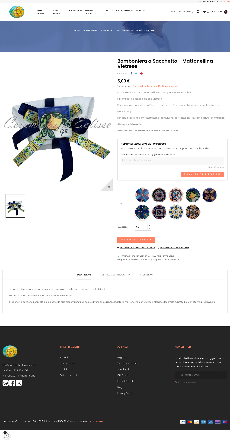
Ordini (63, 381)
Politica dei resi (68, 387)
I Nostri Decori (125, 393)
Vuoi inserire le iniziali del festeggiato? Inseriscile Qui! (148, 166)
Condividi (131, 85)
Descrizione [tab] (84, 286)
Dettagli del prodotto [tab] (116, 286)
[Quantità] (141, 239)
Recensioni (146, 286)
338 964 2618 (21, 382)
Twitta (136, 85)
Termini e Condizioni (128, 375)
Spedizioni (123, 381)
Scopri (226, 1)
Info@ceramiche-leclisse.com (19, 377)
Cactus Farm (95, 433)
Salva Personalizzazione (202, 186)
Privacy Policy (125, 405)
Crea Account (68, 375)
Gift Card (122, 387)
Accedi (64, 369)
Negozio (122, 369)
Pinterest (141, 85)
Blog (119, 399)
